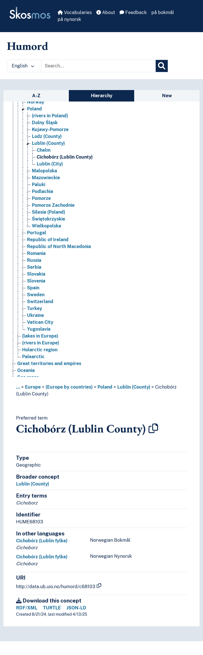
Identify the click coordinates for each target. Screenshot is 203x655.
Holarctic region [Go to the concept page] (39, 349)
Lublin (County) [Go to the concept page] (48, 143)
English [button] (23, 66)
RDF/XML (26, 608)
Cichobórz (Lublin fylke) (41, 540)
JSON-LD (76, 608)
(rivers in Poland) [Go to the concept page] (50, 115)
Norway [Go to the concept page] (35, 102)
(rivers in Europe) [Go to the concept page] (40, 343)
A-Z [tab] (36, 95)
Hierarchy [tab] (101, 95)
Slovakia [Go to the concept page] (36, 274)
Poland (104, 387)
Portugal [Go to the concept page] (36, 232)
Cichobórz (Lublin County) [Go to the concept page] (65, 157)
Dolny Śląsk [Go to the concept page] (45, 122)
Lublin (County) (133, 387)
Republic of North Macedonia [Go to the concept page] (59, 246)
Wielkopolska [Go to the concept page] (46, 226)
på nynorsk (69, 19)
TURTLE (52, 608)
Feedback (133, 12)
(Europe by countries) (69, 387)
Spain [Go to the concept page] (33, 288)
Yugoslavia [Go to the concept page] (38, 329)
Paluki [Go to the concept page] (38, 184)
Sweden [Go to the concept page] (35, 294)
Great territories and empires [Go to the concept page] (49, 363)
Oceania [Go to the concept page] (26, 370)
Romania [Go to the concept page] (36, 253)
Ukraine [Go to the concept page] (35, 315)
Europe (33, 387)
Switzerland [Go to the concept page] (40, 301)
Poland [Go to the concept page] (34, 109)
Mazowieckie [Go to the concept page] (46, 177)
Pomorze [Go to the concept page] (41, 198)
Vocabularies (75, 12)
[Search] (161, 66)
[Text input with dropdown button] (98, 66)
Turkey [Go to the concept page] (34, 308)
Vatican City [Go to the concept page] (40, 322)
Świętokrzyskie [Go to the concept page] (48, 219)
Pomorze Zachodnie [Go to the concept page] (53, 205)
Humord (27, 45)
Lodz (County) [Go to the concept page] (47, 136)
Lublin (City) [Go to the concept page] (50, 164)
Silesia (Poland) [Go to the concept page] (48, 212)
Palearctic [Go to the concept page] (33, 356)
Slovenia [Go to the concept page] (36, 281)
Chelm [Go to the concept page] (43, 150)
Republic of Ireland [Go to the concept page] (48, 239)
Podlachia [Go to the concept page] (42, 191)
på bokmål (162, 12)
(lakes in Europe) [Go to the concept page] (40, 336)
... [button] (18, 387)
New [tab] (167, 95)
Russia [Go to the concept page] (34, 260)
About (105, 12)
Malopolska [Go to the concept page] (44, 171)
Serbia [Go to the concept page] (34, 267)
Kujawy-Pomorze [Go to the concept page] (50, 129)
